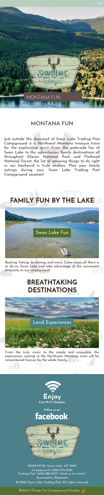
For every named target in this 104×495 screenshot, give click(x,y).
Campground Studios (66, 490)
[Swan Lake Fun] (52, 232)
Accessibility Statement (52, 477)
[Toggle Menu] (99, 3)
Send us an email (72, 473)
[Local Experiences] (52, 322)
